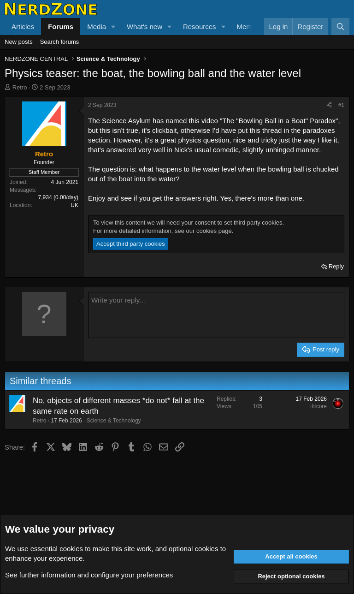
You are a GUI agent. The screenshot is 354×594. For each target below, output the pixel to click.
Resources (199, 26)
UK (74, 205)
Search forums (59, 41)
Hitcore (318, 406)
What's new (144, 26)
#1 (341, 105)
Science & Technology (114, 420)
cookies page (214, 230)
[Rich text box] (216, 315)
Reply (336, 266)
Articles (23, 26)
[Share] (329, 105)
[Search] (340, 26)
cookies (71, 548)
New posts (19, 41)
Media (96, 26)
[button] (113, 26)
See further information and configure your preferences (89, 575)
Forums (60, 26)
